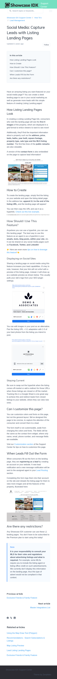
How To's (38, 18)
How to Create (15, 63)
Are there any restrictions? (20, 78)
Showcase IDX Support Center (19, 18)
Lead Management (17, 20)
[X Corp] (11, 618)
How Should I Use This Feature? (23, 67)
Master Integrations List (40, 608)
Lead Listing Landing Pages (19, 650)
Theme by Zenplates (42, 674)
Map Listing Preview (15, 646)
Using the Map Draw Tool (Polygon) (22, 633)
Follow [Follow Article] (46, 45)
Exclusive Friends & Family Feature (22, 598)
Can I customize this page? (21, 71)
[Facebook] (8, 618)
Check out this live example (27, 212)
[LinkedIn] (15, 618)
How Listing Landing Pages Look (23, 60)
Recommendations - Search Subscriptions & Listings (26, 639)
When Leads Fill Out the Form (22, 75)
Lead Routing (42, 470)
